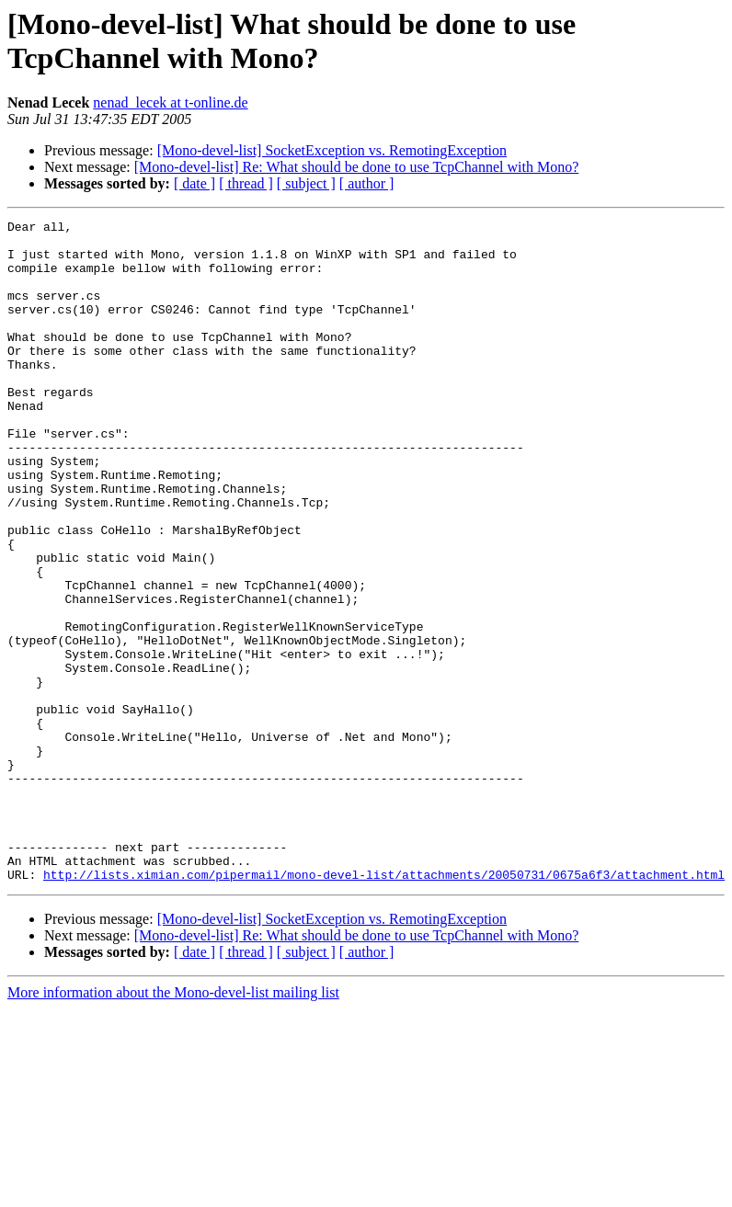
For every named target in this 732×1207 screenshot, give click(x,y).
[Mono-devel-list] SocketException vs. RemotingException (332, 150)
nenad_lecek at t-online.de (170, 102)
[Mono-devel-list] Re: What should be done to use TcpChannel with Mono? (356, 167)
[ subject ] (306, 183)
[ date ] (194, 183)
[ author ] (367, 183)
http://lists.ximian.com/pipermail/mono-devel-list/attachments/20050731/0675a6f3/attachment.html (384, 1006)
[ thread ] (246, 183)
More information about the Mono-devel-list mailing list (173, 1125)
